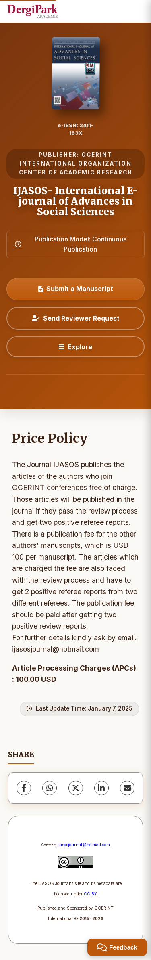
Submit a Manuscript (75, 289)
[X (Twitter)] (75, 788)
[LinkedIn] (101, 788)
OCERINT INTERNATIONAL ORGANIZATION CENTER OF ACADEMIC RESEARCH (75, 163)
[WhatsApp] (49, 788)
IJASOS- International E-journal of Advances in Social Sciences (75, 201)
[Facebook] (24, 788)
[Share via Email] (127, 788)
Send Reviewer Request (76, 318)
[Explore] (75, 346)
